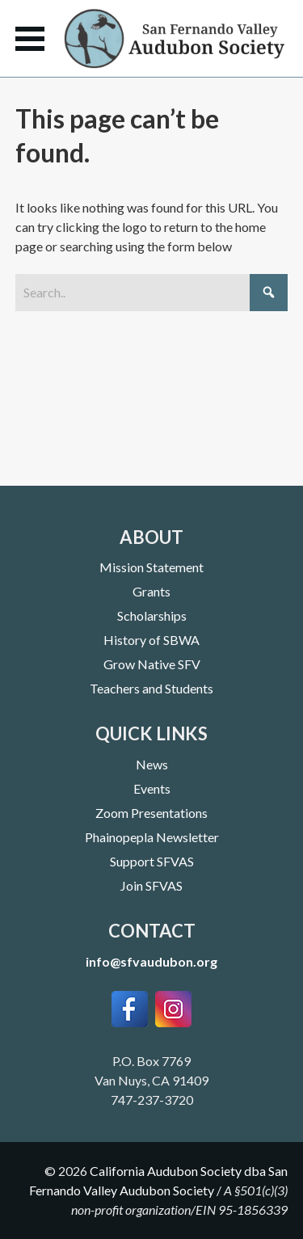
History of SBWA (151, 639)
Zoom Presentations (151, 812)
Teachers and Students (151, 688)
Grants (151, 591)
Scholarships (152, 615)
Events (151, 788)
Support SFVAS (152, 861)
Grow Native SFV (151, 664)
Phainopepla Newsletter (152, 837)
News (152, 764)
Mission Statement (151, 567)
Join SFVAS (151, 885)
